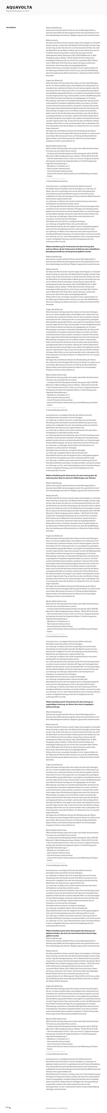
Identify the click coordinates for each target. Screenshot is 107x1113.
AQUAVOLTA (19, 7)
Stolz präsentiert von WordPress (57, 1108)
